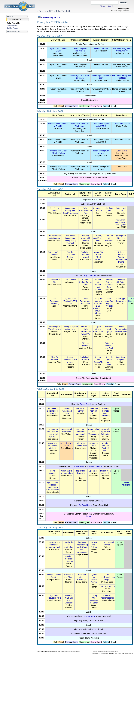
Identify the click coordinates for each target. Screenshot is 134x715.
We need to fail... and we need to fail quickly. (52, 433)
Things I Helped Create (54, 576)
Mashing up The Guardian (54, 328)
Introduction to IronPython (68, 544)
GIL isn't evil (109, 209)
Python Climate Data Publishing (105, 412)
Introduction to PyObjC (105, 472)
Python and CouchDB (98, 359)
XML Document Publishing (54, 301)
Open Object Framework (98, 329)
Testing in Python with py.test (70, 328)
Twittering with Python (121, 281)
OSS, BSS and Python (107, 543)
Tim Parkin (118, 653)
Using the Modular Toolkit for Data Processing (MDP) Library (98, 306)
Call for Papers (12, 28)
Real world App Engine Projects (109, 302)
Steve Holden (89, 616)
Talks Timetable (13, 23)
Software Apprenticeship (107, 596)
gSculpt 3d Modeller (121, 237)
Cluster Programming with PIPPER (121, 329)
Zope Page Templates (121, 358)
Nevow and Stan (101, 48)
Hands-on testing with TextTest (122, 76)
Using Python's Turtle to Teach (79, 76)
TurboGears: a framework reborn (52, 410)
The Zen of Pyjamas (109, 238)
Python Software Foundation (72, 651)
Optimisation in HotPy (85, 358)
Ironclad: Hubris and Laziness (69, 558)
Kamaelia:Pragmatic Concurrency (122, 49)
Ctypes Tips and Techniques (93, 431)
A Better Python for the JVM (85, 282)
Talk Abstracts (12, 26)
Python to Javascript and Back (109, 345)
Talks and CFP (14, 20)
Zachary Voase (128, 653)
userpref (126, 11)
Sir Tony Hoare (85, 505)
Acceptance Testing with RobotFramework (70, 210)
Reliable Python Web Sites (109, 361)
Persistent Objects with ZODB (101, 125)
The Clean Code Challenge (81, 577)
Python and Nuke (121, 209)
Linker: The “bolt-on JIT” (94, 410)
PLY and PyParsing (85, 344)
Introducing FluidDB (98, 209)
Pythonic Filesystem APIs (54, 596)
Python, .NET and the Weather (69, 599)
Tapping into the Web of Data (105, 447)
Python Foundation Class (58, 49)
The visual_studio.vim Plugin (107, 577)
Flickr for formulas (54, 358)
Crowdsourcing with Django (54, 237)
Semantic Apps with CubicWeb (105, 431)
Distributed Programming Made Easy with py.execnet (82, 547)
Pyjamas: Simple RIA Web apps (79, 125)
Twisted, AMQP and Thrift (98, 238)
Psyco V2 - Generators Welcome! (81, 431)
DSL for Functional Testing (70, 254)
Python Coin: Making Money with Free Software (52, 486)
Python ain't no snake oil (54, 253)
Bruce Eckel (85, 404)
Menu (88, 516)
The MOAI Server (80, 409)
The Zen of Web (54, 209)
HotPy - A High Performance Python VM (85, 330)
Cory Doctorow (89, 275)
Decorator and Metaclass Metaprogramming (54, 544)
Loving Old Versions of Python (94, 599)
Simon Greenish (96, 466)
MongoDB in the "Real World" (98, 256)
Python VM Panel (93, 444)
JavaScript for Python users (101, 76)
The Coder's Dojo (121, 124)
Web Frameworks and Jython (85, 301)
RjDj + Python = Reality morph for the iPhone (121, 257)
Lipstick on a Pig (54, 281)
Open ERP (93, 471)
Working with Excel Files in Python (58, 152)
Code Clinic (122, 151)
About (10, 16)
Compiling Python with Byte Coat (109, 283)
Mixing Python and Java (67, 410)
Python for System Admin (93, 578)
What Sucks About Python (67, 472)
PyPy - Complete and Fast (85, 210)
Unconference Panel (66, 444)
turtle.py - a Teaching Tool (81, 444)
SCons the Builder (94, 544)
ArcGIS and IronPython (66, 430)
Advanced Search (106, 6)
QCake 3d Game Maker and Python (121, 222)
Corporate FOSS (107, 586)
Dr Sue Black (78, 466)
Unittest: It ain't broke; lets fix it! (52, 445)
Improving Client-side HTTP (80, 473)
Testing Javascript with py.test (70, 359)
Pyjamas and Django (109, 329)
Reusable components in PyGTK (58, 125)
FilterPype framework (121, 300)
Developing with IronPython (80, 49)
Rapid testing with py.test (101, 152)
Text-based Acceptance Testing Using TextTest (70, 239)
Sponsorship (13, 32)
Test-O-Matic (70, 280)
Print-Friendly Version (48, 17)
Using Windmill (52, 472)
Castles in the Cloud (68, 576)
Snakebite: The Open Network (85, 254)
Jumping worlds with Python (85, 238)
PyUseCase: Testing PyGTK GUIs (70, 301)
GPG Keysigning (127, 483)
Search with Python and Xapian (98, 284)
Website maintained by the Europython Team (105, 651)
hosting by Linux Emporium (100, 653)
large (120, 11)
